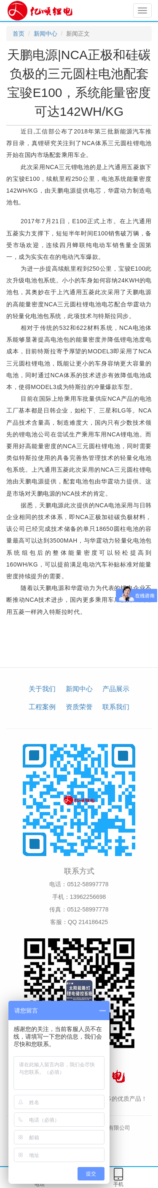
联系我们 (115, 706)
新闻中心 (45, 33)
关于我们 (42, 688)
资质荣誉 (79, 706)
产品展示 (115, 688)
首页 (18, 33)
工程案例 (42, 706)
